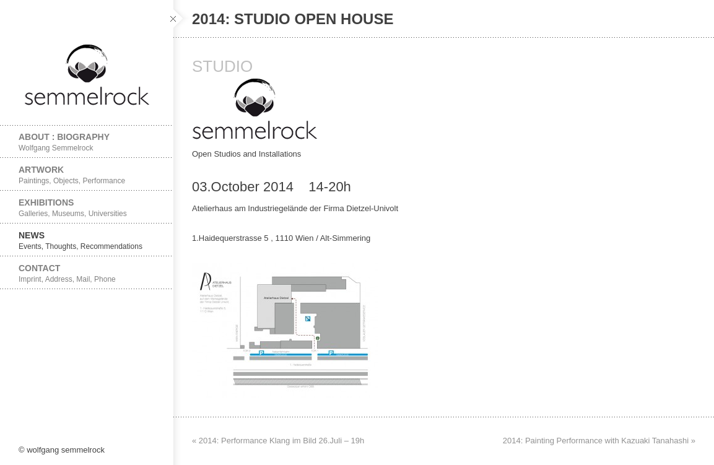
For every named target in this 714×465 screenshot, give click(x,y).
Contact (87, 273)
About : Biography (87, 142)
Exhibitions (87, 208)
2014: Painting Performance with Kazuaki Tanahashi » (599, 440)
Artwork (87, 175)
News (87, 240)
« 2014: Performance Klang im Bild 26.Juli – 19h (278, 440)
